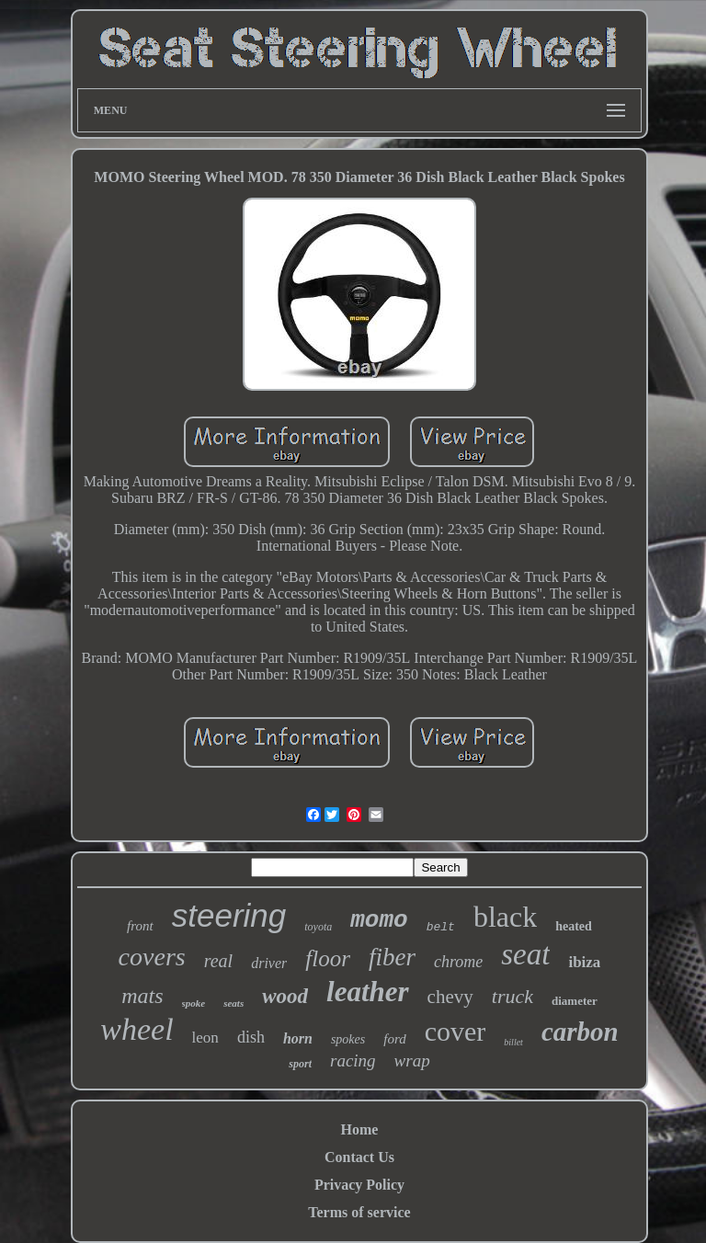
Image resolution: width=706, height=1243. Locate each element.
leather (367, 991)
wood (285, 996)
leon (205, 1037)
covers (152, 956)
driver (269, 963)
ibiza (584, 962)
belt (441, 927)
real (218, 961)
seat (525, 954)
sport (300, 1063)
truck (512, 996)
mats (142, 996)
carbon (580, 1031)
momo (378, 920)
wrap (412, 1060)
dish (251, 1037)
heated (573, 926)
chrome (458, 961)
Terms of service (359, 1212)
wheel (136, 1029)
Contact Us (359, 1157)
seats (233, 1003)
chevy (450, 997)
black (505, 916)
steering (229, 915)
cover (455, 1031)
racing (353, 1060)
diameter (575, 1001)
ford (394, 1039)
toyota (318, 926)
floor (327, 958)
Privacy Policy (359, 1184)
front (140, 925)
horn (298, 1038)
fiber (392, 957)
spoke (194, 1003)
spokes (348, 1039)
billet (513, 1042)
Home (360, 1129)
